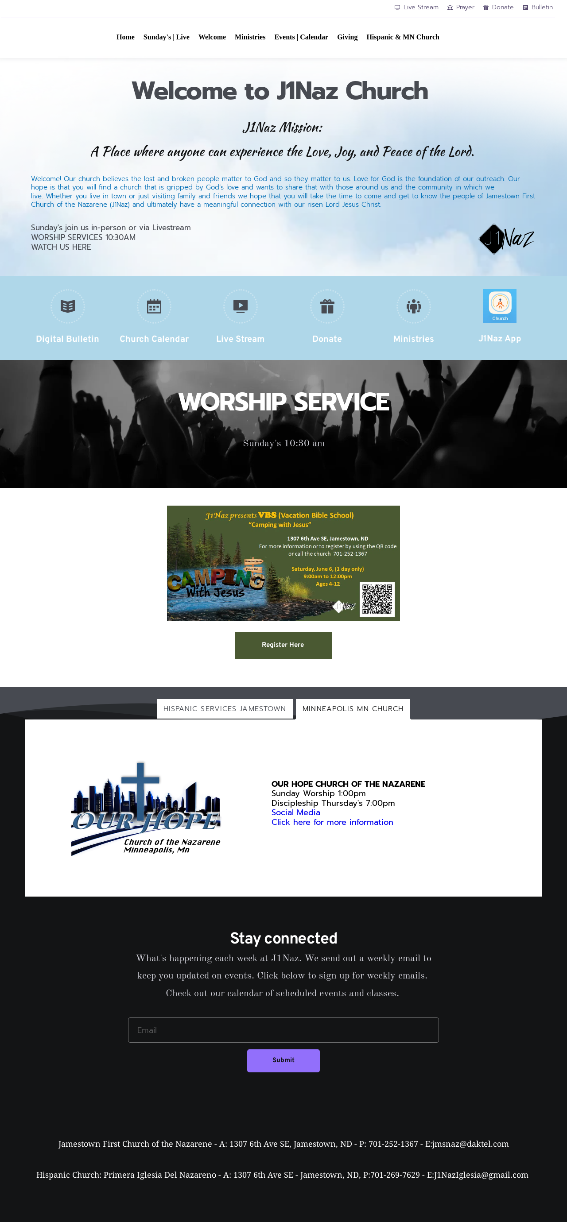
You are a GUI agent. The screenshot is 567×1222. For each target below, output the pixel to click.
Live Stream (240, 339)
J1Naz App (499, 339)
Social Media (296, 812)
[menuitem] (125, 37)
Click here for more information (334, 822)
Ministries (413, 339)
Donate (327, 339)
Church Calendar (154, 339)
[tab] (225, 708)
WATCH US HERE (61, 247)
